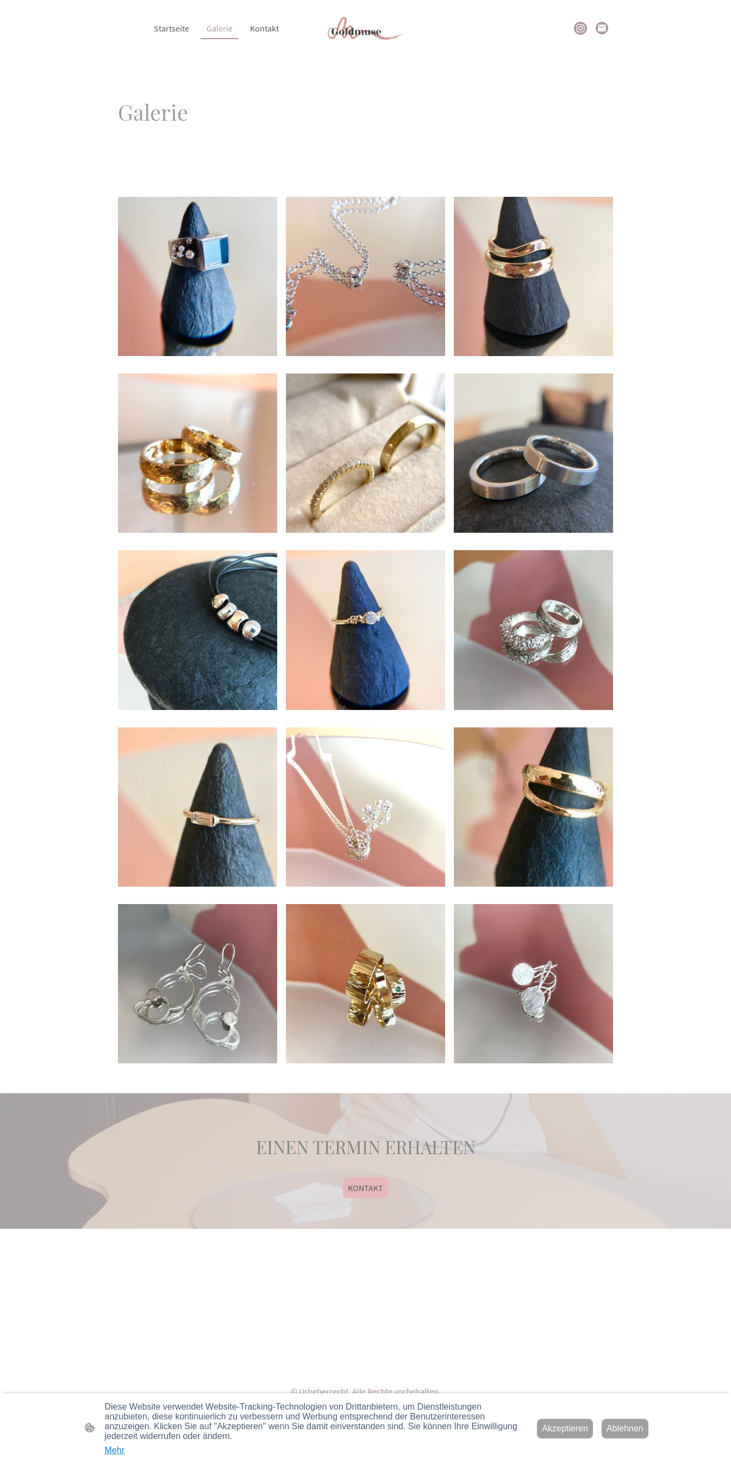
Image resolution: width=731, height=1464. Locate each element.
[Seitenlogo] (365, 28)
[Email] (602, 28)
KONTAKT (365, 1187)
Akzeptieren (565, 1428)
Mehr (114, 1450)
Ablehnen (625, 1428)
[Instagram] (580, 28)
